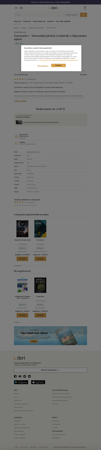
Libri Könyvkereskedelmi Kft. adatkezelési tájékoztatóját (58, 60)
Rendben (58, 65)
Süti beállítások (42, 66)
